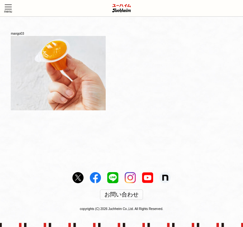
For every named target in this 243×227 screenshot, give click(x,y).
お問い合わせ (121, 195)
